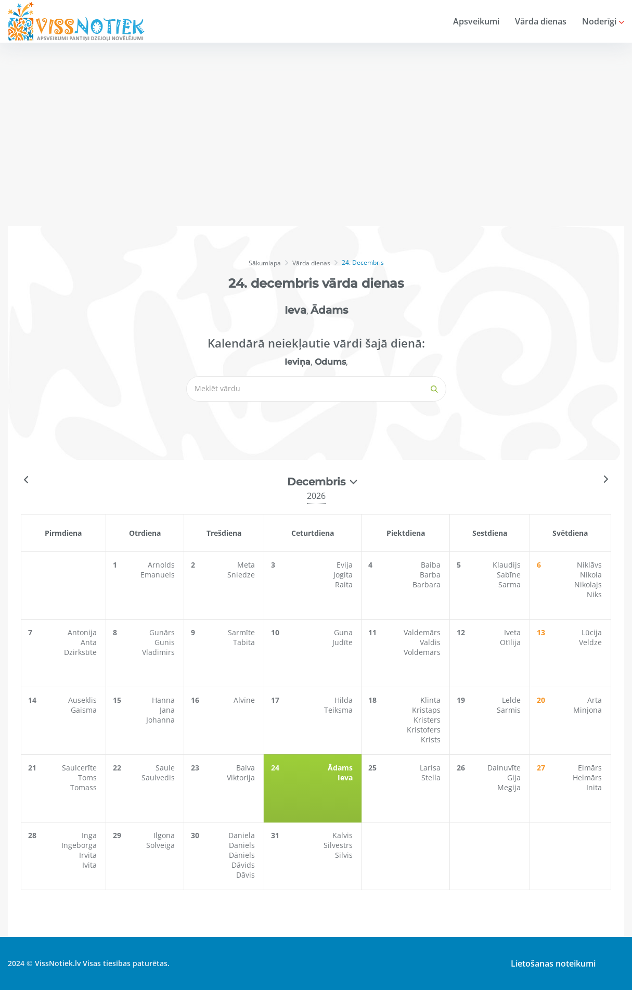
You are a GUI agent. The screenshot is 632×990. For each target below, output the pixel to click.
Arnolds (163, 565)
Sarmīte (244, 632)
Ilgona (166, 835)
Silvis (346, 855)
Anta (89, 642)
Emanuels (160, 575)
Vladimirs (161, 652)
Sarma (511, 584)
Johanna (163, 720)
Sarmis (510, 710)
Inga (89, 835)
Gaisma (84, 710)
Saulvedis (160, 777)
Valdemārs (423, 632)
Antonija (82, 632)
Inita (595, 787)
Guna (345, 632)
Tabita (247, 642)
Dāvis (248, 875)
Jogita (345, 575)
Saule (167, 768)
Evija (347, 565)
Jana (169, 710)
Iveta (514, 632)
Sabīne (510, 575)
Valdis (431, 642)
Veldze (591, 642)
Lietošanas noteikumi (550, 963)
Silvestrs (340, 845)
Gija (515, 777)
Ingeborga (79, 845)
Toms (87, 777)
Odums (330, 362)
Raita (346, 584)
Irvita (88, 855)
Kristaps (428, 710)
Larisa (431, 768)
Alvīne (247, 700)
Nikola (592, 575)
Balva (248, 768)
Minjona (588, 710)
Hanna (165, 700)
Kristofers (425, 730)
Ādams (329, 310)
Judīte (344, 642)
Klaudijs (508, 565)
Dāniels (245, 855)
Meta (249, 565)
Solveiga (163, 845)
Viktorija (244, 777)
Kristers (428, 720)
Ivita (89, 865)
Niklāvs (590, 565)
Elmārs (591, 768)
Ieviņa (298, 362)
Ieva (295, 310)
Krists (432, 739)
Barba (431, 575)
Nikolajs (589, 584)
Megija (510, 787)
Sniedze (244, 575)
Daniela (244, 835)
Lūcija (593, 632)
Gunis (167, 642)
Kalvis (344, 835)
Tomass (83, 787)
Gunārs (164, 632)
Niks (595, 594)
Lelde (513, 700)
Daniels (245, 845)
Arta (595, 700)
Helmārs (588, 777)
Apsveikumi (476, 21)
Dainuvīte (505, 768)
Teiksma (340, 710)
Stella (432, 777)
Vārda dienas (540, 21)
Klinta (432, 700)
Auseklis (82, 700)
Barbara (428, 584)
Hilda (346, 700)
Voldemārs (423, 652)
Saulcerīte (79, 768)
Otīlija (511, 642)
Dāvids (246, 865)
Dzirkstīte (80, 652)
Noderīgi (603, 21)
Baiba (432, 565)
